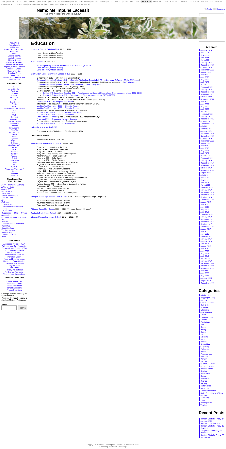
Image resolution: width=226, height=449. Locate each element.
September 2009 (207, 268)
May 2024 (204, 55)
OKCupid (14, 143)
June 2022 (204, 104)
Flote (14, 106)
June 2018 (204, 207)
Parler (14, 147)
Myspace (14, 139)
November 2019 (207, 165)
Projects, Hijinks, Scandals (14, 67)
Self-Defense (205, 386)
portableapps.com (14, 288)
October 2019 (206, 168)
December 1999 (207, 283)
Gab (14, 111)
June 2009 (204, 273)
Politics (203, 351)
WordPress (113, 447)
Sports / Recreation (208, 391)
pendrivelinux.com (14, 286)
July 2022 (204, 102)
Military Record (14, 60)
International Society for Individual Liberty (14, 256)
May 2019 (204, 180)
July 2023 (204, 75)
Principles (204, 356)
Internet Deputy (14, 121)
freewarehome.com (14, 281)
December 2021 (207, 119)
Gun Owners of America (14, 250)
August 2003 (205, 280)
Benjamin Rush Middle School (43, 213)
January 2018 (206, 217)
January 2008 (206, 278)
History (203, 329)
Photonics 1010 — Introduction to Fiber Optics (56, 115)
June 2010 (204, 251)
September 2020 (207, 141)
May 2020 (204, 151)
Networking (205, 344)
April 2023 (204, 82)
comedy (203, 300)
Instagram (14, 119)
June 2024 (204, 53)
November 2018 (207, 195)
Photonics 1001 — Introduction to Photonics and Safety (59, 112)
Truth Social (14, 160)
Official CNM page (131, 80)
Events (203, 315)
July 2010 (204, 249)
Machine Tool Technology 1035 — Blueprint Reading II (59, 108)
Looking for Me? (14, 56)
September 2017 (207, 227)
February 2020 (206, 158)
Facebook (14, 102)
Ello (14, 100)
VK (14, 165)
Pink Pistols (14, 268)
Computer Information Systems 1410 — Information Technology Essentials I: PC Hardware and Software (79, 80)
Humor (203, 332)
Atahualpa (123, 447)
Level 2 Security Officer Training (50, 68)
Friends (203, 320)
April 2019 (204, 182)
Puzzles (203, 361)
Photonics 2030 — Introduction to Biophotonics (56, 123)
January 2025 (206, 50)
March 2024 (205, 60)
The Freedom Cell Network (14, 108)
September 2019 (207, 170)
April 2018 (204, 212)
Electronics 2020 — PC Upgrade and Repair (55, 102)
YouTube (14, 175)
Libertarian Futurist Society (14, 261)
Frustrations (205, 322)
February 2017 (206, 236)
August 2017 (205, 229)
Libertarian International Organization (14, 264)
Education (14, 51)
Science (203, 381)
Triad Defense (37, 61)
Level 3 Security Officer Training (50, 70)
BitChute (14, 93)
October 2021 (206, 121)
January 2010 (206, 261)
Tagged (14, 156)
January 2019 (206, 190)
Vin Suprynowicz (8, 230)
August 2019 (205, 173)
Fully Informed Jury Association (14, 246)
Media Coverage (14, 58)
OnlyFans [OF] (14, 145)
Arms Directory (14, 89)
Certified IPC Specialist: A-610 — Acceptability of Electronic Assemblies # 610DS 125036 (79, 95)
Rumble (14, 152)
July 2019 (204, 175)
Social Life (14, 75)
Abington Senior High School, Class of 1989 (49, 197)
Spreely (14, 154)
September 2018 (207, 200)
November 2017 (207, 222)
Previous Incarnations (14, 64)
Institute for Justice (14, 252)
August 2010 (205, 246)
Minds (14, 136)
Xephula (14, 173)
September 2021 (207, 124)
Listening (204, 337)
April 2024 (204, 57)
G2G (14, 113)
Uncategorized (206, 403)
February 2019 (206, 187)
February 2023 (206, 87)
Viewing (203, 405)
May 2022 (204, 106)
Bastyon (14, 91)
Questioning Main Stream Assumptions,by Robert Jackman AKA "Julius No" (14, 216)
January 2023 (206, 89)
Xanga (14, 171)
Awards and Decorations (14, 49)
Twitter (14, 162)
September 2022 (207, 99)
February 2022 (206, 114)
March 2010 (205, 258)
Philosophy (205, 349)
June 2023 (204, 77)
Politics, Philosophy (14, 62)
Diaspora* (14, 98)
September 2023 (207, 70)
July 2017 (204, 231)
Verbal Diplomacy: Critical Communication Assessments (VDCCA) (64, 65)
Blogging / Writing (207, 298)
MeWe (14, 134)
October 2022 (206, 97)
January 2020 (206, 160)
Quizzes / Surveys (207, 364)
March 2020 (205, 155)
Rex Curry (5, 193)
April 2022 (204, 109)
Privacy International (14, 270)
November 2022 (207, 94)
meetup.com (14, 132)
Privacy (203, 359)
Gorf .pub (14, 117)
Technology (205, 398)
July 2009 (204, 271)
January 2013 (206, 241)
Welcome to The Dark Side (14, 77)
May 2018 (204, 209)
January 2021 (206, 131)
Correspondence (207, 302)
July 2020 (204, 146)
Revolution (204, 378)
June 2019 (204, 178)
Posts (209, 9)
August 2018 (205, 202)
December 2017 (207, 219)
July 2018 (204, 204)
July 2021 (204, 126)
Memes (203, 342)
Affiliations (14, 47)
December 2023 (207, 65)
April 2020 (204, 153)
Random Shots (14, 73)
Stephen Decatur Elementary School (46, 217)
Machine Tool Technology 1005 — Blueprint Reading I (59, 106)
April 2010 (204, 256)
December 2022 (207, 92)
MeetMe (14, 130)
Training (203, 400)
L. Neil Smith (6, 204)
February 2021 (206, 129)
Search (4, 304)
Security (203, 383)
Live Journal (14, 128)
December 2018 (207, 192)
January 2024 (206, 62)
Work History (14, 80)
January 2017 (206, 239)
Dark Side (204, 305)
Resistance (205, 373)
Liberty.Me (14, 123)
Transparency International (14, 274)
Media (203, 339)
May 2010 (204, 253)
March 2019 (205, 185)
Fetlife (14, 104)
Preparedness (206, 354)
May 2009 (204, 276)
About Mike (14, 43)
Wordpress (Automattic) (14, 169)
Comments (220, 9)
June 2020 (204, 148)
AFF (14, 87)
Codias (14, 95)
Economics (205, 307)
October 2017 (206, 224)
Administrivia (14, 45)
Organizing (204, 347)
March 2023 (205, 84)
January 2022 (206, 116)
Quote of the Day (14, 71)
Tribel (14, 158)
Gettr (14, 115)
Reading (203, 371)
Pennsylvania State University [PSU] (46, 143)
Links (14, 54)
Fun (202, 324)
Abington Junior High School (42, 209)
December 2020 (207, 133)
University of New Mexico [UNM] (44, 127)
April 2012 (204, 244)
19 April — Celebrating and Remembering (211, 431)
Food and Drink (206, 317)
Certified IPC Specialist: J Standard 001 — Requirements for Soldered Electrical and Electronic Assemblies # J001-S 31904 (93, 93)
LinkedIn (14, 126)
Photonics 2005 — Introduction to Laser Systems (57, 119)
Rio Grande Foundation (14, 272)
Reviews (203, 376)
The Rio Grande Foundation (12, 224)
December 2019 (207, 163)
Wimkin (14, 167)
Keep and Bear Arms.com (14, 259)
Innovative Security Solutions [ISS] (45, 49)
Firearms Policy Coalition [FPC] (14, 248)
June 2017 (204, 234)
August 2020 (205, 143)
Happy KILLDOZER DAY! (210, 423)
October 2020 (206, 138)
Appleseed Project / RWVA (14, 244)
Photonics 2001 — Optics (47, 117)
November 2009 (207, 266)
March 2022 (205, 111)
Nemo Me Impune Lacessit (63, 10)
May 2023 (204, 80)
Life (202, 334)
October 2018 (206, 197)
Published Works (14, 69)
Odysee (14, 141)
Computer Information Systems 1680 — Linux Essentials (60, 84)
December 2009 (207, 263)
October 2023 (206, 67)
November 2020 (207, 136)
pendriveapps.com (14, 283)
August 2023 (205, 72)
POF (14, 149)
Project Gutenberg (14, 290)
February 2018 (206, 214)
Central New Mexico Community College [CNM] (50, 74)
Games (203, 327)
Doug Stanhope (7, 228)
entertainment (206, 312)
